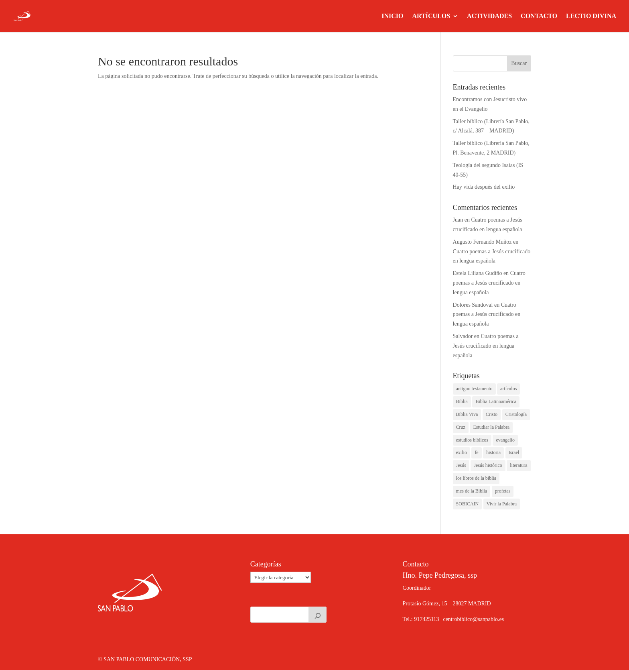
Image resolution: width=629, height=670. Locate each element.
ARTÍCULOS (431, 16)
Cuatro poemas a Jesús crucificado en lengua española (489, 282)
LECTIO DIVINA (591, 16)
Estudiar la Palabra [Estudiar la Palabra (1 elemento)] (491, 427)
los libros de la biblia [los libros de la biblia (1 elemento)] (476, 478)
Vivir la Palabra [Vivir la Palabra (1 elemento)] (502, 504)
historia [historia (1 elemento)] (493, 452)
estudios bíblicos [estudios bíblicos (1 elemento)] (472, 440)
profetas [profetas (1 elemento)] (503, 491)
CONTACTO (539, 16)
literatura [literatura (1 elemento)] (518, 465)
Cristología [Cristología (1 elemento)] (516, 414)
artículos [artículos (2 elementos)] (508, 388)
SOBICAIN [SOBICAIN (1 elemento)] (467, 504)
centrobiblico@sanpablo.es (473, 619)
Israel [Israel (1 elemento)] (514, 452)
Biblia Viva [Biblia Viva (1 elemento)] (467, 414)
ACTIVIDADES (489, 16)
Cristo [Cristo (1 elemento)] (491, 414)
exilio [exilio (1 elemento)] (461, 452)
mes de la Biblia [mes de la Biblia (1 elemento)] (471, 491)
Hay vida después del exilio (484, 187)
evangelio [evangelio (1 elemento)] (505, 440)
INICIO (392, 16)
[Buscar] (317, 615)
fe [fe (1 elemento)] (476, 452)
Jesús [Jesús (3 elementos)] (461, 465)
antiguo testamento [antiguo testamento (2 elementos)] (474, 388)
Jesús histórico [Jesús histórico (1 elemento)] (488, 465)
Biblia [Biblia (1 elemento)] (462, 401)
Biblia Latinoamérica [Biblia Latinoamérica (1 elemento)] (495, 401)
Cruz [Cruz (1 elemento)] (460, 427)
